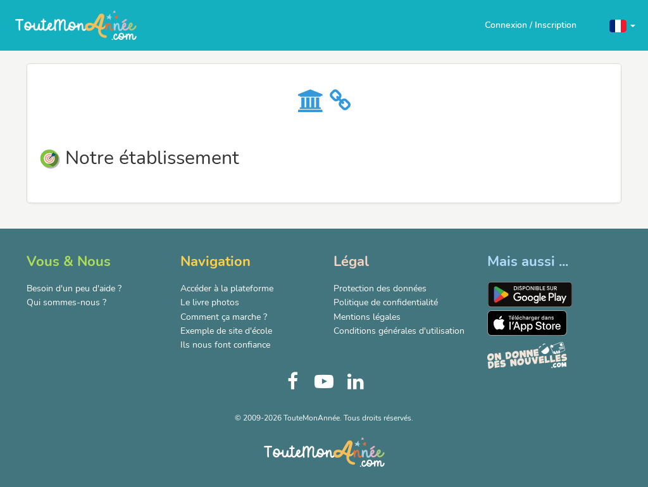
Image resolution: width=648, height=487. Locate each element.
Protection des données (380, 288)
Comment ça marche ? (223, 317)
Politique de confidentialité (385, 302)
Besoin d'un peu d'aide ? (74, 288)
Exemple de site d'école (226, 331)
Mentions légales (367, 317)
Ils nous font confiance (225, 345)
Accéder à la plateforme (226, 288)
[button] (622, 25)
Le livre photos (209, 302)
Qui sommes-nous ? (66, 302)
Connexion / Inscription (530, 25)
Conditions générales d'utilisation (398, 331)
